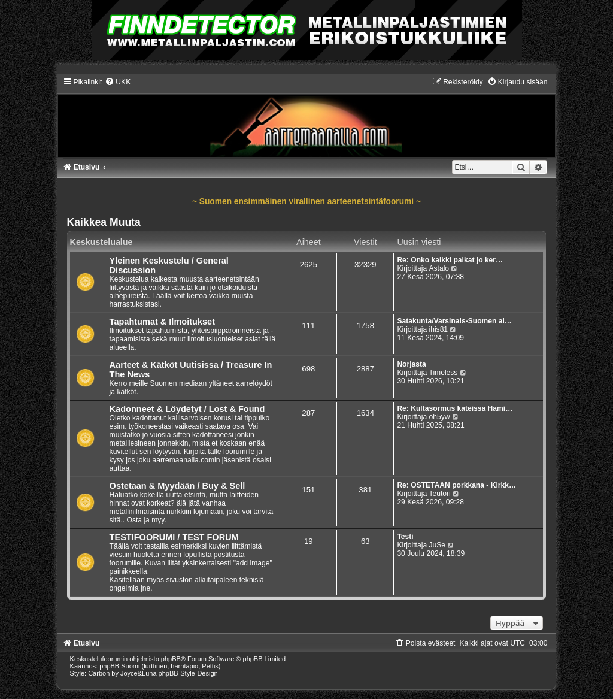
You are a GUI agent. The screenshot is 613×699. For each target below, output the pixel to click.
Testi (405, 536)
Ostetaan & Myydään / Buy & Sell (177, 486)
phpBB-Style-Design (188, 673)
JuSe (437, 545)
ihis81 (438, 329)
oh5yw (439, 417)
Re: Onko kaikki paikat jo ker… (450, 260)
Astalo (439, 268)
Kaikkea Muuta (104, 222)
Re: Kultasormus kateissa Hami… (454, 408)
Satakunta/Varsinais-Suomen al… (454, 321)
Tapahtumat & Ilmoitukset (162, 321)
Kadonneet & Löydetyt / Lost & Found (187, 409)
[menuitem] (118, 82)
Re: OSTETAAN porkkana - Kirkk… (456, 485)
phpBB (171, 658)
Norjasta (411, 364)
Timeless (443, 372)
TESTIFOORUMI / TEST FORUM (174, 537)
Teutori (439, 493)
